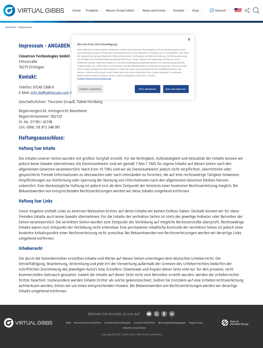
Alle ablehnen (147, 89)
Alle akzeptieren (176, 89)
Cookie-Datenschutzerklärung (94, 78)
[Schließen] (189, 39)
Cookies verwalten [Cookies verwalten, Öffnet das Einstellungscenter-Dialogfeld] (90, 89)
